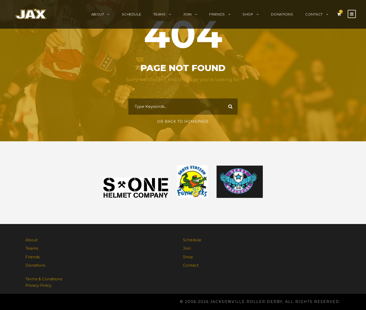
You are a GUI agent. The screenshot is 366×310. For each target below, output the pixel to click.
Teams (160, 14)
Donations (282, 14)
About (97, 14)
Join (187, 14)
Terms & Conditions (43, 279)
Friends (217, 14)
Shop (247, 14)
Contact (314, 14)
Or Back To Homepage (183, 121)
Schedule (131, 14)
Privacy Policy (38, 285)
